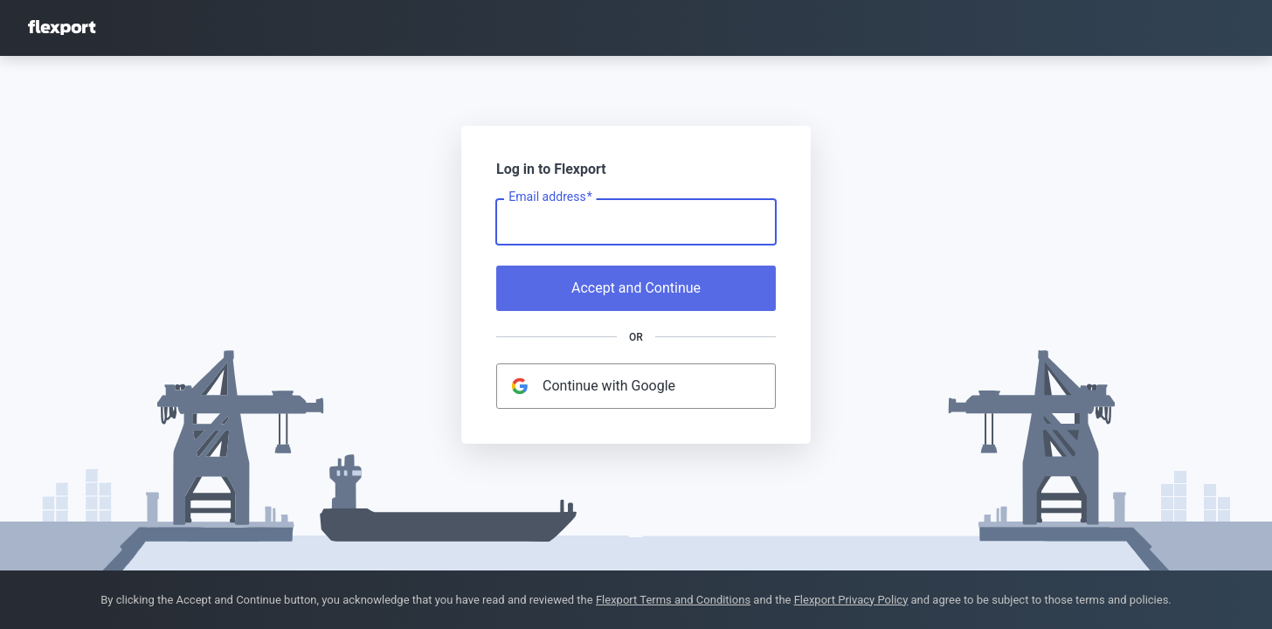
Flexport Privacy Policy (851, 599)
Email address (549, 197)
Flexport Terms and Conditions (673, 599)
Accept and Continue (636, 288)
